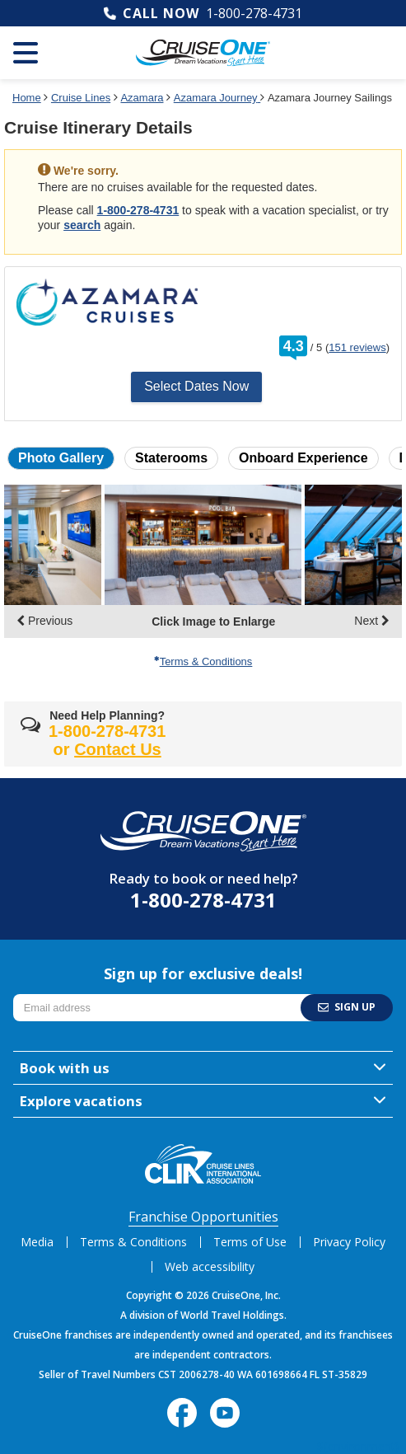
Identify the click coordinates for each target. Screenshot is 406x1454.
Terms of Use (250, 1242)
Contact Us (117, 749)
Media (37, 1242)
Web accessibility (209, 1266)
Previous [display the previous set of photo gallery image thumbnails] (44, 620)
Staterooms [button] (171, 458)
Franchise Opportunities (203, 1217)
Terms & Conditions (203, 661)
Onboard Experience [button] (303, 458)
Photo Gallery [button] (61, 458)
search (81, 225)
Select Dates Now (196, 386)
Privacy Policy (349, 1242)
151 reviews (357, 347)
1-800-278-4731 (254, 13)
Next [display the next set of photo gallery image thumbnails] (372, 620)
